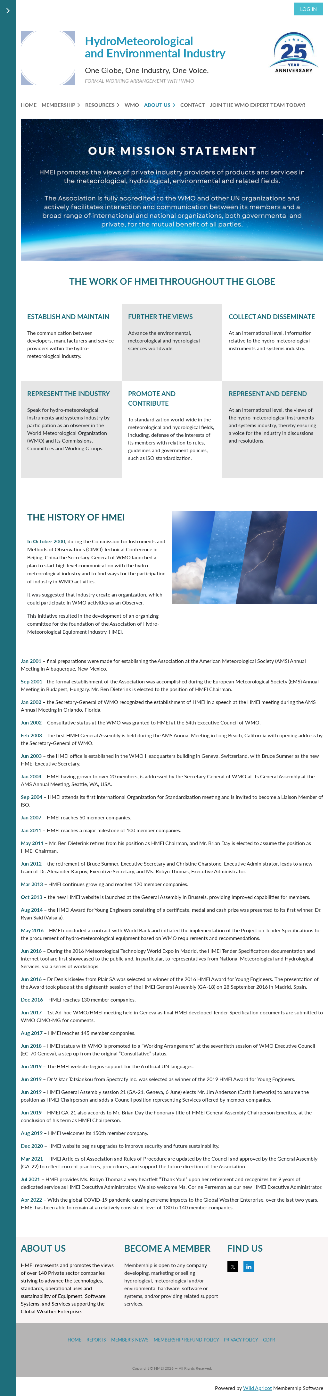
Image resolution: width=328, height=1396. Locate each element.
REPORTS (96, 1339)
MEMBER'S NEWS (130, 1339)
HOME (74, 1339)
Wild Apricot (257, 1388)
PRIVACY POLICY (241, 1339)
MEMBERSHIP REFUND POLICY (186, 1339)
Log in (308, 9)
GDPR (269, 1339)
